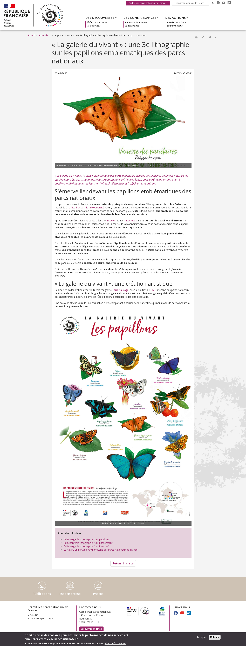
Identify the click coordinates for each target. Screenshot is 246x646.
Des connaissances (139, 18)
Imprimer (196, 37)
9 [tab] (178, 165)
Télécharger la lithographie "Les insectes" (86, 546)
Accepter (202, 637)
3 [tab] (157, 165)
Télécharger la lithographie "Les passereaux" (88, 542)
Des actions (175, 18)
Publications (42, 594)
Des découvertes (99, 18)
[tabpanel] (123, 122)
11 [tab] (184, 165)
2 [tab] (154, 165)
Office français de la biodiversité (86, 207)
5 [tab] (164, 165)
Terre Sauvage (120, 290)
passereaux (130, 220)
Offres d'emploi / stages (41, 618)
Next (183, 122)
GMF (153, 290)
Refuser (214, 637)
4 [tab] (160, 165)
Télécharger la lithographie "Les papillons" (87, 539)
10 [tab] (181, 165)
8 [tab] (174, 165)
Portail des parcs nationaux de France (147, 3)
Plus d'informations (115, 643)
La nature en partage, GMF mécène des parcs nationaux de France (101, 549)
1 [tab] (150, 165)
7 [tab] (171, 165)
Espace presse (70, 594)
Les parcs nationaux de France (189, 3)
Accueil (31, 35)
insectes (111, 220)
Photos (98, 594)
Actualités (43, 35)
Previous (62, 122)
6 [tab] (167, 165)
